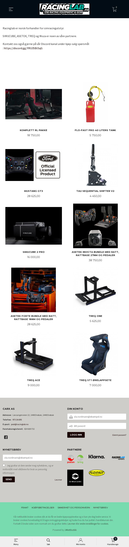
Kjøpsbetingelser (43, 509)
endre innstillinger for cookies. (94, 525)
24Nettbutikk (71, 531)
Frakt (24, 509)
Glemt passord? (119, 436)
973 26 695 (17, 421)
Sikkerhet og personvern (74, 509)
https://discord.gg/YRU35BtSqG (23, 48)
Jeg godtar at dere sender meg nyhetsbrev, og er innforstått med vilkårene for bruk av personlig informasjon (28, 471)
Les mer (58, 481)
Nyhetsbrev (100, 509)
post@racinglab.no (19, 426)
